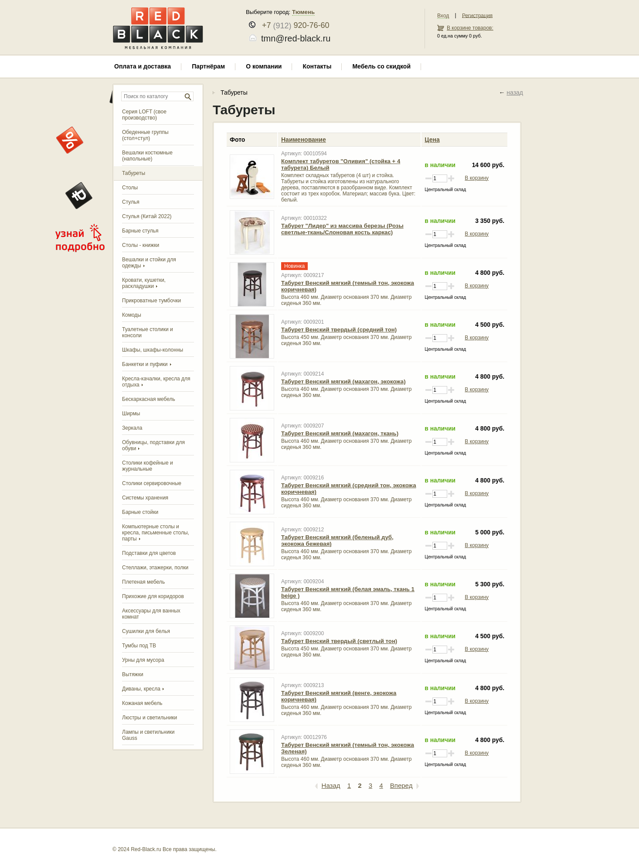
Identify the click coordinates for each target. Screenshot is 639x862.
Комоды (131, 315)
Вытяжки (132, 674)
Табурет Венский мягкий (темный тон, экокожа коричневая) (347, 286)
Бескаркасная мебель (148, 399)
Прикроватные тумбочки (151, 301)
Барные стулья (140, 231)
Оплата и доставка (142, 66)
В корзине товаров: (470, 28)
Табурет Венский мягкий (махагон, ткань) (339, 433)
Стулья (130, 202)
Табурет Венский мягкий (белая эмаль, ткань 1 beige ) (348, 592)
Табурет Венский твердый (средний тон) (339, 329)
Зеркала (132, 428)
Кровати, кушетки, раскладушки (144, 283)
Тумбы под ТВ (139, 646)
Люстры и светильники (149, 718)
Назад (327, 785)
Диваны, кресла (141, 689)
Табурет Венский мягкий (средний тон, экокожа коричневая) (348, 488)
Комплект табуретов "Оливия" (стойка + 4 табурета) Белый (340, 164)
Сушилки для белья (146, 631)
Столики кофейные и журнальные (147, 466)
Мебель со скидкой (381, 66)
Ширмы (131, 413)
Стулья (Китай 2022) (147, 216)
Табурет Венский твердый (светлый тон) (339, 641)
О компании (264, 66)
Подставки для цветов (149, 553)
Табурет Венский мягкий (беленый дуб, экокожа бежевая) (337, 540)
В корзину (477, 178)
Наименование (303, 139)
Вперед (404, 785)
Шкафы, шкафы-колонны (152, 350)
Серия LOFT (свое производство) (144, 115)
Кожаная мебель (142, 703)
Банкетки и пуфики (145, 364)
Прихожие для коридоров (153, 596)
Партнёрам (208, 66)
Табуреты (133, 173)
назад (514, 92)
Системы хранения (145, 498)
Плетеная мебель (143, 582)
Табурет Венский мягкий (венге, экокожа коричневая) (338, 696)
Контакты (317, 66)
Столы (130, 188)
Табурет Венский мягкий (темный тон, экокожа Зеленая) (347, 748)
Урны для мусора (143, 660)
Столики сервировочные (151, 483)
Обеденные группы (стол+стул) (145, 135)
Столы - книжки (140, 245)
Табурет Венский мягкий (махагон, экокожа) (343, 381)
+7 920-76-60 (293, 25)
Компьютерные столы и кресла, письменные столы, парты (155, 532)
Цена (432, 139)
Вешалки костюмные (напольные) (147, 156)
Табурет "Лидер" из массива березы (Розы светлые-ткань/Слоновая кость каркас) (342, 229)
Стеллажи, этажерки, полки (155, 567)
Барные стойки (140, 512)
